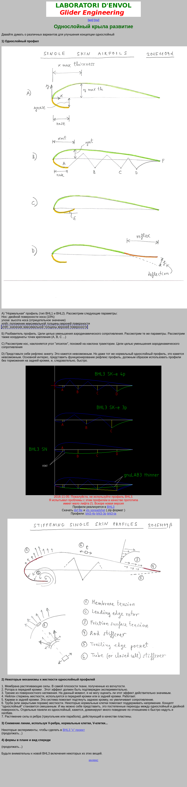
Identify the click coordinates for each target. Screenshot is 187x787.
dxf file (78, 510)
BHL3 (110, 506)
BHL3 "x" (69, 730)
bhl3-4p (90, 513)
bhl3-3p (101, 513)
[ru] (96, 20)
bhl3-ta (111, 513)
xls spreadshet (95, 510)
